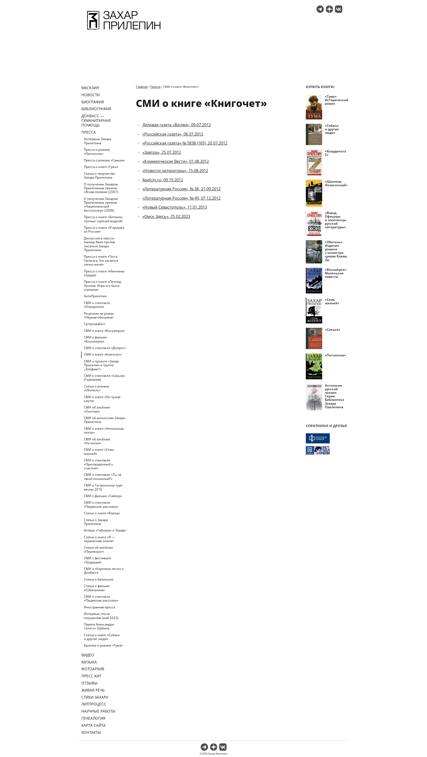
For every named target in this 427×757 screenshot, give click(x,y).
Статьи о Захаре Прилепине (96, 522)
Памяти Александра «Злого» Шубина (99, 626)
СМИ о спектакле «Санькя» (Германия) (104, 377)
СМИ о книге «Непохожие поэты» (104, 430)
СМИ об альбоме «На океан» (97, 441)
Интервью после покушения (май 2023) (101, 615)
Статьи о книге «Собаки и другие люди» (102, 637)
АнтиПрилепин (95, 296)
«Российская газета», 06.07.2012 (172, 134)
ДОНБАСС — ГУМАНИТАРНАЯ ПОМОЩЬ (96, 120)
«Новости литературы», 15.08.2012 (175, 170)
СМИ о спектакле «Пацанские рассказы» (101, 504)
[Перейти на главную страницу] (124, 30)
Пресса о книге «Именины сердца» (104, 273)
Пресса (88, 132)
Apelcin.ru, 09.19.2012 (162, 179)
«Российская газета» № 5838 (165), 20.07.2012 (184, 143)
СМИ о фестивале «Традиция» (97, 560)
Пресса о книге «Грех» (101, 166)
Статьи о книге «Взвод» (102, 513)
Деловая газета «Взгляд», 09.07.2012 (176, 124)
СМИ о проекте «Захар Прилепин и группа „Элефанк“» (101, 365)
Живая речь (93, 690)
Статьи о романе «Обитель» (96, 388)
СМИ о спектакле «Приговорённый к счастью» (98, 464)
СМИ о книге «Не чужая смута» (102, 399)
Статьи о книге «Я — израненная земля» (99, 539)
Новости (90, 94)
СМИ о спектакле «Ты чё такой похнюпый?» (102, 476)
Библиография (96, 108)
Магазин (90, 87)
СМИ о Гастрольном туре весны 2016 (103, 487)
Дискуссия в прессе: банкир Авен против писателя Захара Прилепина (99, 244)
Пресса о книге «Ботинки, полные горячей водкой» (103, 219)
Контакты (91, 732)
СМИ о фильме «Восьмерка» (95, 339)
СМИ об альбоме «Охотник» (97, 409)
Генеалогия (93, 718)
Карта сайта (93, 725)
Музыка (89, 662)
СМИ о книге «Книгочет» (103, 354)
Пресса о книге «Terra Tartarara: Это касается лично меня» (101, 260)
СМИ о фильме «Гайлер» (103, 496)
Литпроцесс (93, 704)
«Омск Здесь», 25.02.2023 (166, 216)
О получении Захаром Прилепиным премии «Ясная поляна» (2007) (101, 188)
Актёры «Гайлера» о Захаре (105, 530)
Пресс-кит (91, 675)
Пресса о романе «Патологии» (97, 151)
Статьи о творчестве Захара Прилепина (99, 175)
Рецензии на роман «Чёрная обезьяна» (99, 315)
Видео (87, 654)
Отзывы (89, 683)
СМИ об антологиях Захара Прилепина (104, 420)
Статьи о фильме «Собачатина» (97, 588)
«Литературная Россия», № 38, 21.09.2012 (181, 188)
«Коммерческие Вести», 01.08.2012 (175, 161)
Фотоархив (92, 668)
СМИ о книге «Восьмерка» (104, 330)
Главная (142, 87)
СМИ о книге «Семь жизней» (99, 451)
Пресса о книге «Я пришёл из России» (104, 229)
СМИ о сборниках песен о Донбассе (104, 570)
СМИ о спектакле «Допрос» (105, 348)
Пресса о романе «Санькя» (104, 160)
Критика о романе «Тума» (103, 645)
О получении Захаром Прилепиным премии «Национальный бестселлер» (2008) (101, 204)
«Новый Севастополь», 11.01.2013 (174, 207)
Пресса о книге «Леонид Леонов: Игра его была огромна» (102, 285)
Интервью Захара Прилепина (97, 141)
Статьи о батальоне (99, 579)
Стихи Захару (94, 697)
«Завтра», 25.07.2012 (161, 152)
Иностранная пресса (99, 607)
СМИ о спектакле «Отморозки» (97, 305)
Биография (92, 101)
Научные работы (98, 711)
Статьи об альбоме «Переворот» (98, 549)
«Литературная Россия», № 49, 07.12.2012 (181, 198)
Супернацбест (94, 324)
